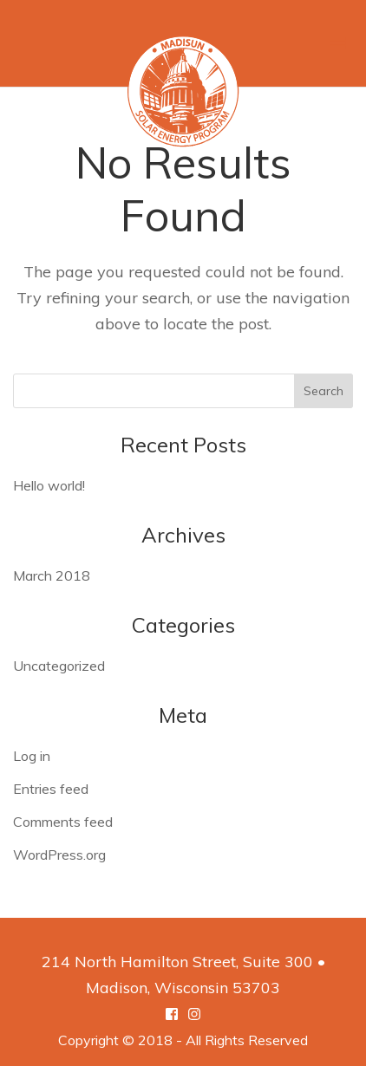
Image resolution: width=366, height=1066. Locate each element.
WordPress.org (59, 854)
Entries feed (50, 788)
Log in (31, 755)
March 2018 (51, 575)
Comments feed (63, 821)
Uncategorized (59, 665)
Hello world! (49, 485)
